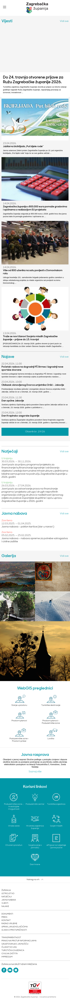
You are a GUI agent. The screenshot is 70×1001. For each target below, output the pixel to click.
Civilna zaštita (9, 954)
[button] (4, 7)
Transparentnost (11, 938)
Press (4, 917)
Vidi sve (64, 21)
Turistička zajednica (12, 950)
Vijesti (4, 903)
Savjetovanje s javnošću (14, 944)
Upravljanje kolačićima (14, 927)
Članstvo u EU (9, 947)
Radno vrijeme (9, 924)
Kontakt (6, 920)
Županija (6, 890)
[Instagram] (15, 970)
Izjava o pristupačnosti (14, 930)
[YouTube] (9, 970)
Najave (5, 906)
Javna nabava (8, 900)
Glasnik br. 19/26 (35, 431)
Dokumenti (7, 914)
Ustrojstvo (7, 894)
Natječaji (6, 897)
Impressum (7, 957)
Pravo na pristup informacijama (18, 941)
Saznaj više (35, 771)
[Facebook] (3, 970)
